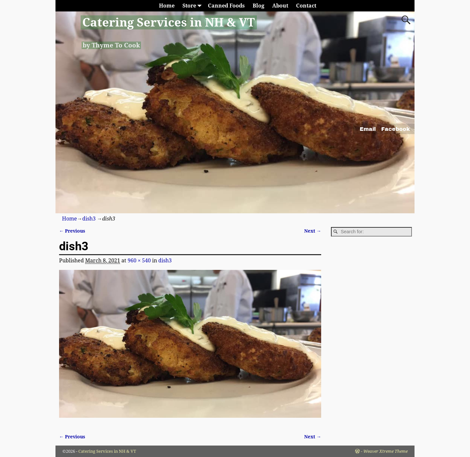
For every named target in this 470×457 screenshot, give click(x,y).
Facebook (395, 129)
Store (193, 5)
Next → (312, 231)
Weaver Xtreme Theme (385, 451)
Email (368, 129)
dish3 (89, 219)
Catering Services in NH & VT (168, 22)
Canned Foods (226, 6)
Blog (258, 6)
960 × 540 (139, 260)
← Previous (72, 231)
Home (167, 6)
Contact (306, 6)
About (280, 6)
